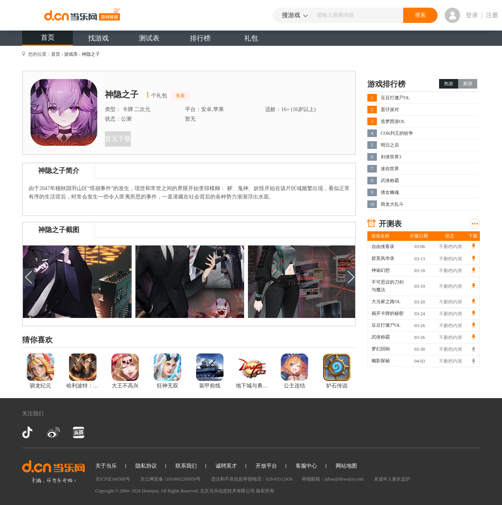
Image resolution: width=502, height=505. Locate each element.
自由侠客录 (383, 246)
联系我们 (186, 466)
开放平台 (266, 466)
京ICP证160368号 (112, 479)
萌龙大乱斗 (392, 204)
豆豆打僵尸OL (395, 97)
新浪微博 (53, 432)
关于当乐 (106, 466)
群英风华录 (383, 258)
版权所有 (265, 491)
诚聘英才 (226, 466)
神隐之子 (91, 54)
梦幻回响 (381, 349)
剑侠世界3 (391, 157)
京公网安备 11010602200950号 (170, 479)
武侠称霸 (390, 180)
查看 (180, 95)
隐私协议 (146, 466)
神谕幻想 (381, 270)
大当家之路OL (386, 301)
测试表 (149, 38)
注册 (492, 15)
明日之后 (390, 145)
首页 (48, 37)
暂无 (190, 119)
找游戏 (98, 38)
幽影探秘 (381, 360)
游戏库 (71, 54)
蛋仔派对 (390, 109)
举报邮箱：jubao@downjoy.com (333, 479)
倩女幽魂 (390, 192)
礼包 (251, 38)
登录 (472, 15)
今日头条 (78, 432)
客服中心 (306, 466)
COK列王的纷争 (397, 133)
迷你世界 (390, 168)
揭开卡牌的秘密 (388, 313)
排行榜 (200, 38)
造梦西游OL (393, 121)
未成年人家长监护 (392, 479)
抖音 (28, 432)
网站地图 (346, 466)
